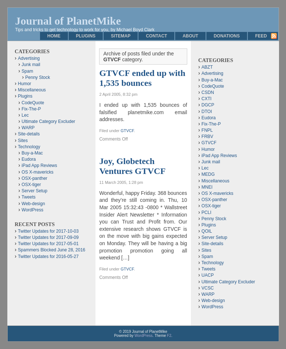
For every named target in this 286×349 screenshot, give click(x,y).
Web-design (33, 203)
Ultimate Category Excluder (48, 121)
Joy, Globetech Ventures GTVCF (132, 166)
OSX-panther (34, 178)
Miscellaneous (32, 89)
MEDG (208, 174)
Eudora (29, 159)
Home (54, 36)
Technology (29, 146)
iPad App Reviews (39, 165)
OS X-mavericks (38, 172)
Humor (24, 83)
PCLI (206, 212)
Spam (27, 71)
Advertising (29, 58)
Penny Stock (37, 77)
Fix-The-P (31, 109)
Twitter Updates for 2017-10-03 (48, 231)
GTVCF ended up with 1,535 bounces (142, 78)
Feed (261, 36)
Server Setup (34, 190)
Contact (156, 36)
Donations (227, 36)
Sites (23, 140)
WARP (28, 127)
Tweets (29, 197)
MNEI (207, 187)
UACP (208, 275)
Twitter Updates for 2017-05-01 (48, 243)
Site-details (29, 134)
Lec (25, 115)
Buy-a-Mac (32, 153)
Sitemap (120, 36)
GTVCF (127, 130)
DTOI (207, 111)
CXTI (206, 98)
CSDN (208, 92)
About (190, 36)
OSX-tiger (31, 184)
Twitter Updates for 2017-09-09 (48, 237)
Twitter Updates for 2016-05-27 (48, 256)
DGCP (208, 105)
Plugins (85, 36)
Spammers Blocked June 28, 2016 (51, 249)
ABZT (207, 67)
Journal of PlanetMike (68, 21)
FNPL (207, 130)
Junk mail (31, 64)
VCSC (208, 288)
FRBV (207, 136)
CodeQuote (33, 102)
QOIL (207, 231)
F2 (169, 336)
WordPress (32, 209)
